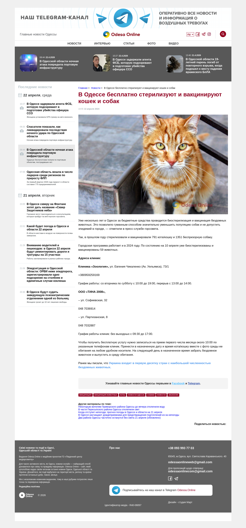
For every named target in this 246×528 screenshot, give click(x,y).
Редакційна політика (29, 486)
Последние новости (35, 87)
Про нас (114, 447)
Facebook (178, 383)
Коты (122, 395)
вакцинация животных (106, 395)
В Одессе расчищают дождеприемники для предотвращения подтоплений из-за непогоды (128, 415)
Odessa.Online (186, 490)
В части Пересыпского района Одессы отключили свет (109, 409)
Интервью (102, 43)
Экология (173, 395)
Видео (174, 43)
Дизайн (172, 502)
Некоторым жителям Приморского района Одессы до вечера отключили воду (121, 406)
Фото (151, 43)
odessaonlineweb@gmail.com (190, 462)
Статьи (128, 43)
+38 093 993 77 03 (181, 448)
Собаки (150, 395)
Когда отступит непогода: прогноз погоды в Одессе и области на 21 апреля (120, 412)
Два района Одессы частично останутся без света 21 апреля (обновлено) (119, 417)
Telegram (194, 383)
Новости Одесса (136, 395)
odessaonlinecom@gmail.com (190, 471)
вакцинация (85, 395)
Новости (74, 43)
